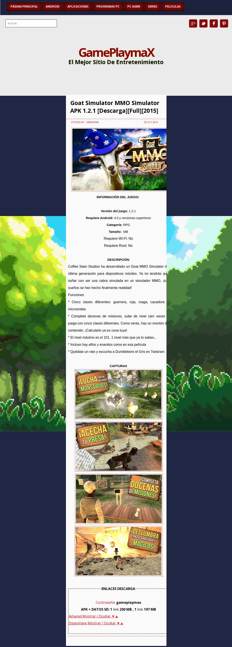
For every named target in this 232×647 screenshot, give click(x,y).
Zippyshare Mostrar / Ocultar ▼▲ (96, 623)
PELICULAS (173, 6)
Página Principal (24, 6)
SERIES (152, 6)
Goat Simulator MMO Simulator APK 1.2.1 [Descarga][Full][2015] (114, 106)
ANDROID (53, 6)
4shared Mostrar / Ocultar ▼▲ (93, 616)
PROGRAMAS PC (107, 6)
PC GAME (133, 6)
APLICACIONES (78, 6)
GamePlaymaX (116, 52)
